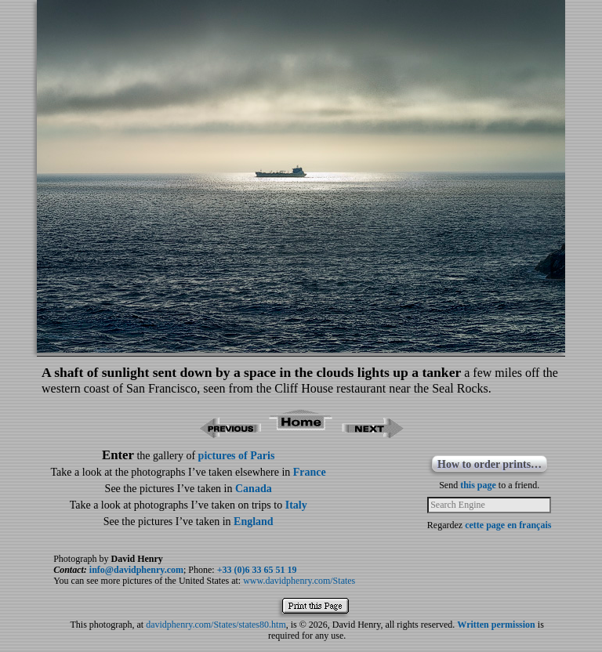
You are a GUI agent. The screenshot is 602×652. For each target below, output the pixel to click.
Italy (296, 505)
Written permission (496, 624)
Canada (253, 488)
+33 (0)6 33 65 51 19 (257, 569)
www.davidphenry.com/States (299, 580)
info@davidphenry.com (136, 569)
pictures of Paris (236, 456)
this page (478, 485)
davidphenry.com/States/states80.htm (216, 624)
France (309, 472)
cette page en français (508, 525)
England (254, 521)
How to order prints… (489, 464)
